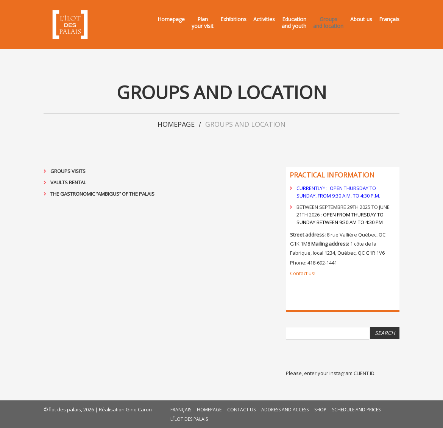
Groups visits (68, 171)
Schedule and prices (356, 409)
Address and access (285, 409)
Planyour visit (203, 23)
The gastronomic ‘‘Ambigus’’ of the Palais (102, 193)
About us (361, 19)
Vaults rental (68, 182)
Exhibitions (233, 19)
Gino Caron (139, 409)
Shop (320, 409)
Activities (264, 19)
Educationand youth (294, 23)
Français (389, 19)
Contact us (241, 409)
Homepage (171, 19)
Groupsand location (328, 23)
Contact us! (302, 273)
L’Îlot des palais (189, 419)
